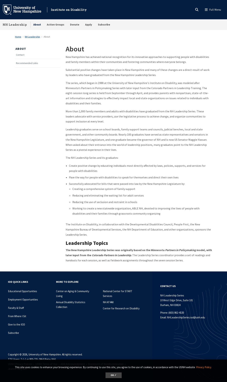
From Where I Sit (17, 316)
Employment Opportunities (23, 299)
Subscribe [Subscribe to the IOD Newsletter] (13, 333)
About (37, 24)
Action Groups (55, 24)
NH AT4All (108, 302)
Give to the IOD (16, 324)
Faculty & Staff (16, 308)
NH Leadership (15, 25)
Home (18, 36)
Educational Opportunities (22, 291)
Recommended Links (27, 63)
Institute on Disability (69, 10)
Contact (20, 54)
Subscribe (104, 24)
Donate (74, 24)
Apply (88, 24)
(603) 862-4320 (176, 312)
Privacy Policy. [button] (204, 367)
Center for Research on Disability (121, 308)
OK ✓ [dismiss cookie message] (114, 375)
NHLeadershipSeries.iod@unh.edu (186, 317)
